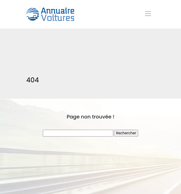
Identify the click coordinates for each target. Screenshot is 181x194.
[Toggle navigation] (148, 14)
